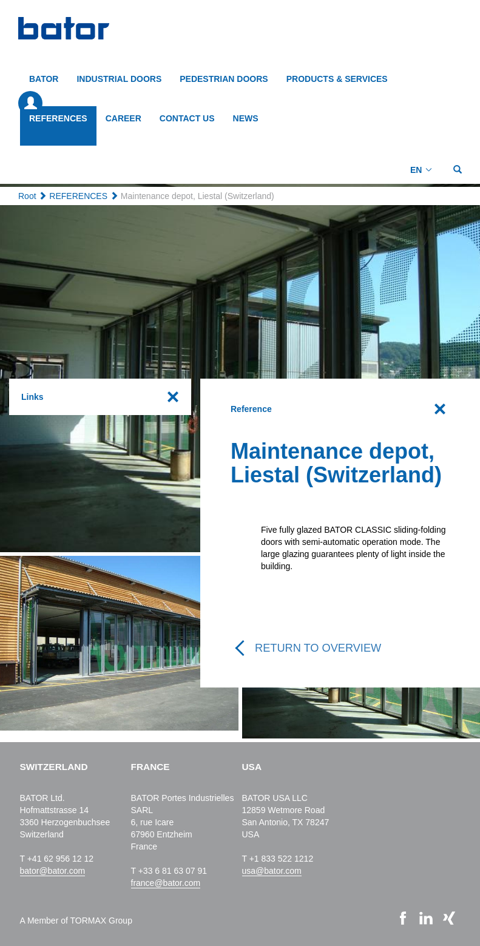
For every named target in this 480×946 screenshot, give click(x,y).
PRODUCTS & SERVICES (337, 79)
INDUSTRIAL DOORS (118, 79)
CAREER (123, 118)
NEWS (246, 118)
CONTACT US (187, 118)
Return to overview (318, 648)
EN (416, 170)
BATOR (43, 79)
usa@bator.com (272, 871)
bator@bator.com (53, 871)
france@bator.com (166, 883)
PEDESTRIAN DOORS (224, 79)
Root (27, 196)
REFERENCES (58, 118)
